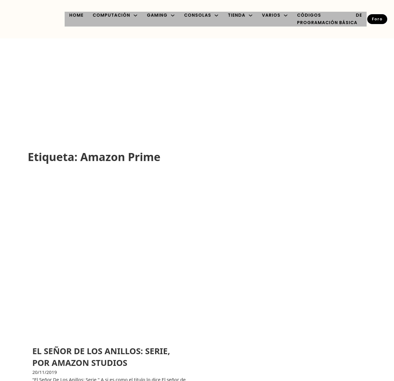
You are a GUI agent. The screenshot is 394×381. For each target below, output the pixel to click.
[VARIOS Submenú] (285, 15)
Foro (377, 19)
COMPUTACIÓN (111, 15)
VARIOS (271, 15)
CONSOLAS (197, 15)
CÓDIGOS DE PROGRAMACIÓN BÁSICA (329, 19)
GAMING (157, 15)
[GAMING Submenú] (173, 15)
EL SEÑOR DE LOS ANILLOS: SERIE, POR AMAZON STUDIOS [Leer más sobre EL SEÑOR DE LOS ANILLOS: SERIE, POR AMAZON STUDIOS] (101, 356)
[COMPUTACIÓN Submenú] (135, 15)
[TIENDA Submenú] (250, 15)
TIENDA (236, 15)
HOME (76, 15)
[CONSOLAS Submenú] (216, 15)
